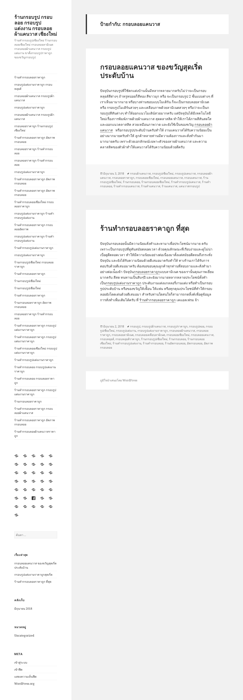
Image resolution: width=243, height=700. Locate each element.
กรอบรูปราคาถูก (177, 326)
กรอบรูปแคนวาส (185, 173)
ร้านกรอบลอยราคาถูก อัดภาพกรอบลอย (32, 305)
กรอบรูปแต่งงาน (126, 331)
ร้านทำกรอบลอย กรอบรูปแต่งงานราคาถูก (35, 369)
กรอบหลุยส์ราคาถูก (127, 339)
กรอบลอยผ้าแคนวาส (182, 331)
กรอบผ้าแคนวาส (140, 173)
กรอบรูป (135, 326)
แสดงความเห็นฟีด (25, 677)
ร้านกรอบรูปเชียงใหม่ (27, 281)
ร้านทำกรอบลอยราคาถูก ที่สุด (32, 582)
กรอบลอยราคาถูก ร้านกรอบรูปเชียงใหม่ (33, 128)
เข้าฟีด (18, 669)
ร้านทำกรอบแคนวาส (126, 186)
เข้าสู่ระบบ (20, 662)
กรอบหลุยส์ (107, 339)
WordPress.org (24, 684)
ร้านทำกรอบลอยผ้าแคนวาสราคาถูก (34, 434)
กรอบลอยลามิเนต (123, 335)
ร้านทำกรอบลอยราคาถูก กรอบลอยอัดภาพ (33, 227)
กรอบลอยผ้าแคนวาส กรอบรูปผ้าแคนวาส (34, 98)
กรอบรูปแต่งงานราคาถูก (29, 107)
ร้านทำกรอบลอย (153, 343)
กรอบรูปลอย (196, 326)
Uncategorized (24, 635)
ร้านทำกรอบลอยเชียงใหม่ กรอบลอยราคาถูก (34, 204)
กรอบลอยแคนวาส (171, 178)
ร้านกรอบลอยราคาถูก (28, 401)
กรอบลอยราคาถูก (123, 178)
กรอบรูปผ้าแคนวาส (154, 326)
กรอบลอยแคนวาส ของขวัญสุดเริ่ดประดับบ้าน (151, 71)
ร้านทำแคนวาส (150, 186)
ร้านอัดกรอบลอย (175, 343)
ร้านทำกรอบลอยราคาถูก (29, 77)
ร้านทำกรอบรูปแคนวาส (185, 182)
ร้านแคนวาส (169, 186)
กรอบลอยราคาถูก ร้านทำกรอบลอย (33, 151)
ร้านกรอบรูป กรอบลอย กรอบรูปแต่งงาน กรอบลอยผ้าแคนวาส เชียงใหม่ (35, 25)
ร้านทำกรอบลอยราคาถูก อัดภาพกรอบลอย (34, 140)
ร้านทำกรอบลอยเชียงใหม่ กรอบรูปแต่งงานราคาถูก (35, 350)
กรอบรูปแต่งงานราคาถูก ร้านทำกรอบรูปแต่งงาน (34, 216)
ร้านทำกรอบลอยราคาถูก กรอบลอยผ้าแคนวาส (33, 411)
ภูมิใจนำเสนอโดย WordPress (118, 380)
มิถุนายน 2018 (23, 609)
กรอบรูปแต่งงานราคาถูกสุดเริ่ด (33, 575)
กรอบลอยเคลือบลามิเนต (150, 335)
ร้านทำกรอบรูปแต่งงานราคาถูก (33, 248)
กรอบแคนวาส (193, 178)
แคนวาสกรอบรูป (189, 186)
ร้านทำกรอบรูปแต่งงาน (127, 343)
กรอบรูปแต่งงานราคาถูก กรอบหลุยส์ (33, 87)
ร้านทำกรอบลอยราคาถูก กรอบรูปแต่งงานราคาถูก (35, 328)
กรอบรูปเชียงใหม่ (162, 173)
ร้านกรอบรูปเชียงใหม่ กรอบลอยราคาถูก (33, 264)
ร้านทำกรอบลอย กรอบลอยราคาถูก (34, 381)
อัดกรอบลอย (194, 343)
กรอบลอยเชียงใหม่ (147, 178)
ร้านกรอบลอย (131, 182)
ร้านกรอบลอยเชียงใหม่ (155, 182)
